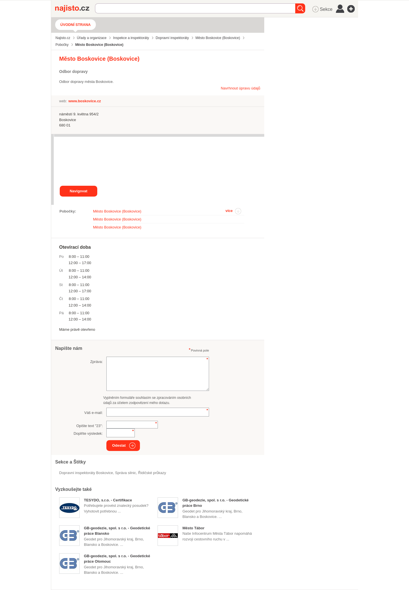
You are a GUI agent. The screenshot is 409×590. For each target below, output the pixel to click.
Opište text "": (89, 426)
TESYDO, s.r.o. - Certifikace (108, 500)
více (229, 211)
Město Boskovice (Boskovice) (117, 211)
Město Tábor (193, 528)
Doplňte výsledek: (88, 433)
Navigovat (78, 191)
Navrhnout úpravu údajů (240, 88)
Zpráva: (96, 362)
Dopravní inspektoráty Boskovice (86, 473)
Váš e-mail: (93, 413)
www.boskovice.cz (84, 101)
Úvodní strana (75, 25)
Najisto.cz (75, 8)
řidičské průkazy (152, 473)
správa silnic (125, 473)
